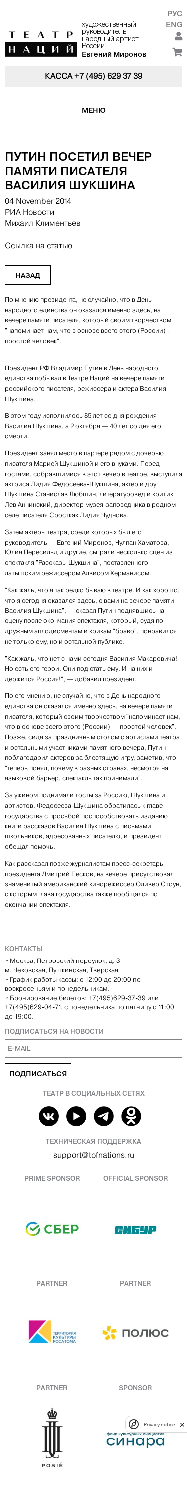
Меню (94, 110)
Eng (174, 24)
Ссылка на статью (38, 245)
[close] (182, 1424)
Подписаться (38, 1073)
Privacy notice (159, 1424)
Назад (27, 275)
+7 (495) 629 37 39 (108, 76)
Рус (174, 13)
